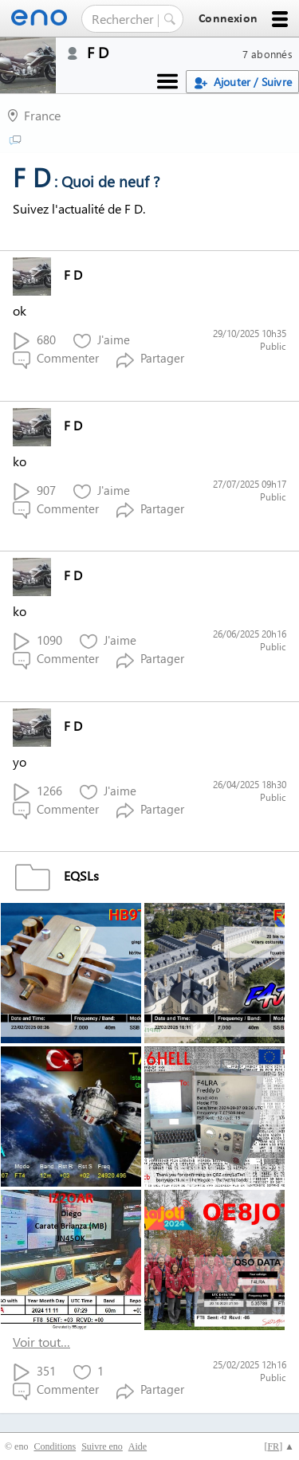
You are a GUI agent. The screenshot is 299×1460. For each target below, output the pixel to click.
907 (34, 491)
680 (34, 341)
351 (34, 1372)
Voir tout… (41, 1341)
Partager (150, 359)
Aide (137, 1446)
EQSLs (56, 875)
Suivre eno (102, 1446)
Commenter (56, 359)
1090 (37, 641)
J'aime (101, 341)
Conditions (54, 1446)
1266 (37, 792)
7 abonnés (267, 54)
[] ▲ (279, 1446)
